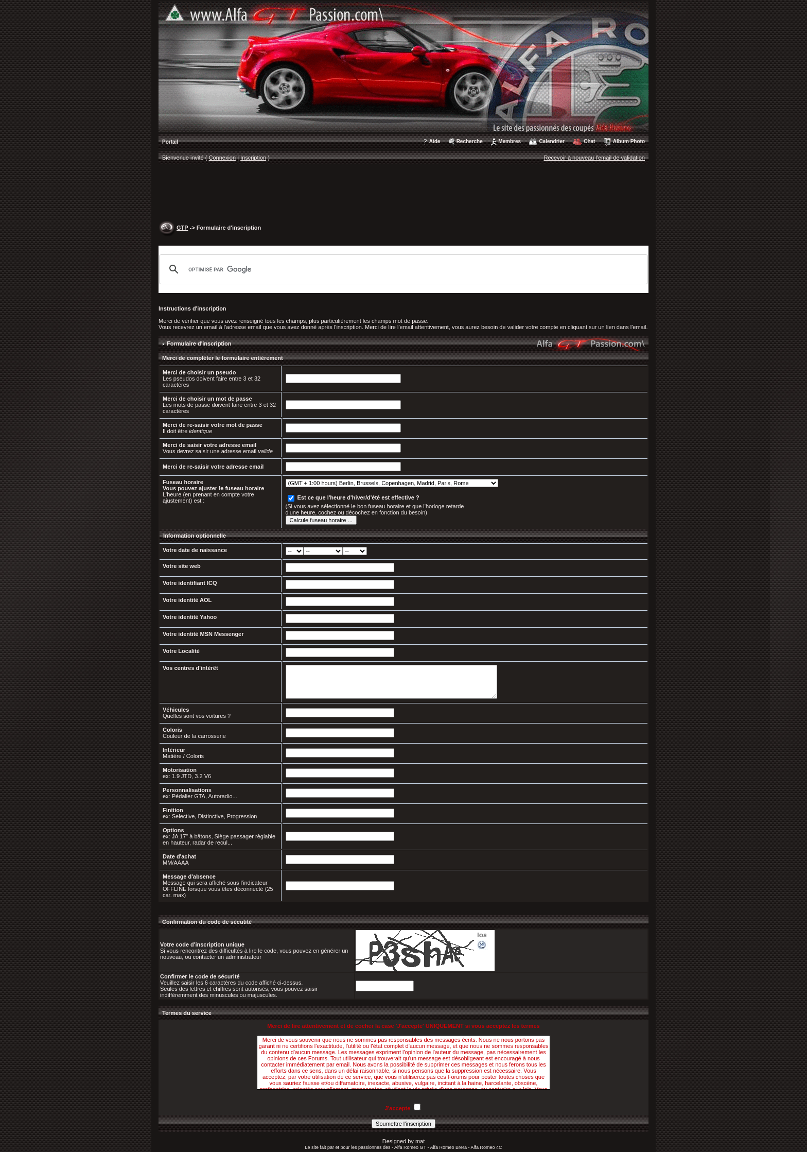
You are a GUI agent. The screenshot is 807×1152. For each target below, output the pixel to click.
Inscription (253, 157)
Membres (509, 141)
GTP (182, 228)
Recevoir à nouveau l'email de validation (594, 157)
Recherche (470, 141)
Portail (170, 142)
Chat (589, 141)
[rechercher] (402, 269)
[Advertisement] (403, 193)
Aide (435, 141)
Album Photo (629, 141)
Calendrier (551, 141)
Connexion (222, 157)
